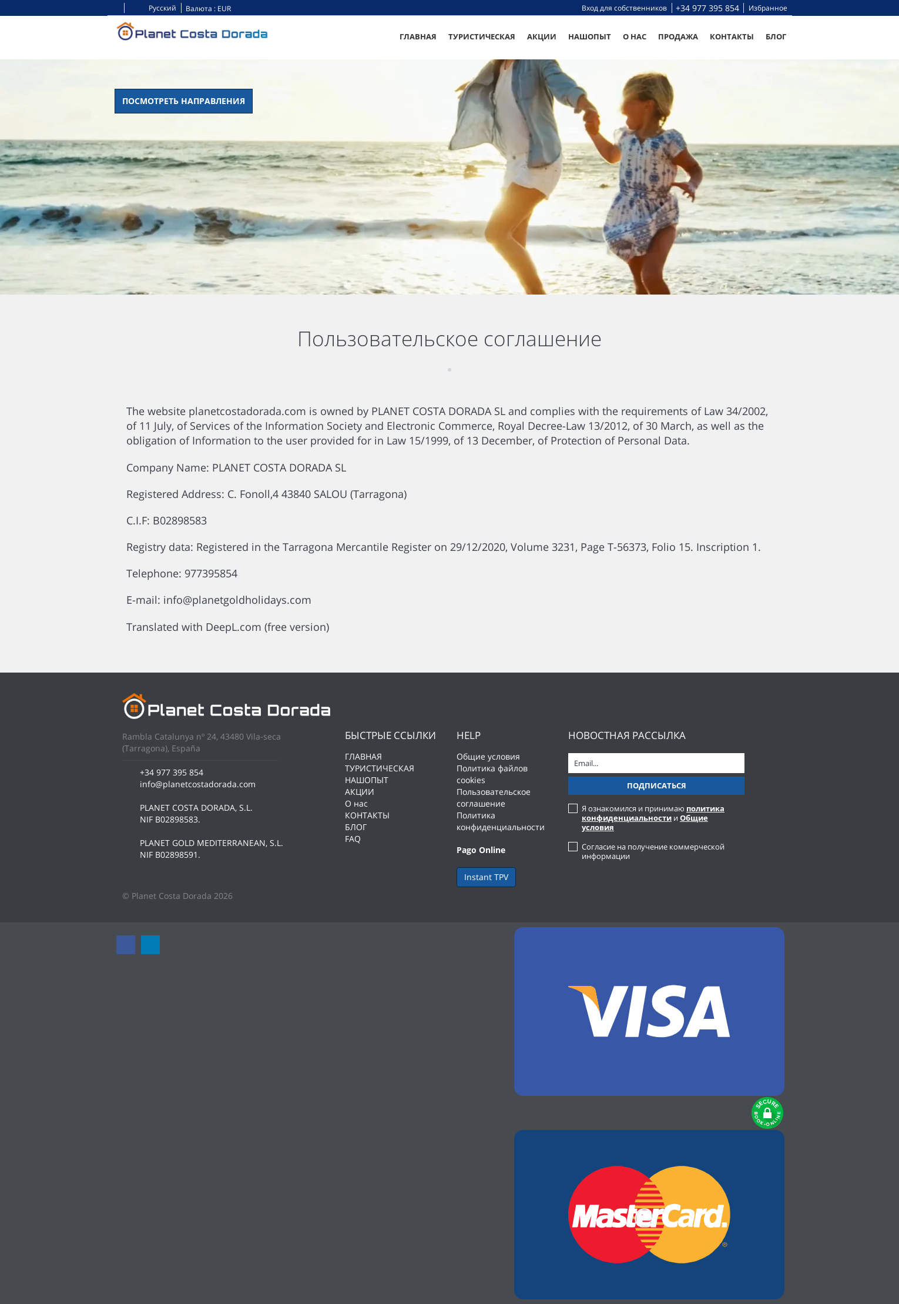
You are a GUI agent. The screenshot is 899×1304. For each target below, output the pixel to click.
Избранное (768, 8)
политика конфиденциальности (653, 813)
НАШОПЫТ (589, 36)
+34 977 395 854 (707, 8)
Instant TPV (486, 876)
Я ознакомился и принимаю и (653, 818)
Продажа (678, 36)
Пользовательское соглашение (494, 797)
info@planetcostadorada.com (198, 784)
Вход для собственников (624, 8)
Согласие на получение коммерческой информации (653, 851)
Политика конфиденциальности (501, 821)
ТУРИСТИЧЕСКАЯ (481, 36)
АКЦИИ (541, 36)
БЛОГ (776, 36)
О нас (634, 36)
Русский (152, 8)
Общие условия (488, 756)
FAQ (353, 838)
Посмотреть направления (183, 100)
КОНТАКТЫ (732, 36)
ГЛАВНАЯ (418, 36)
